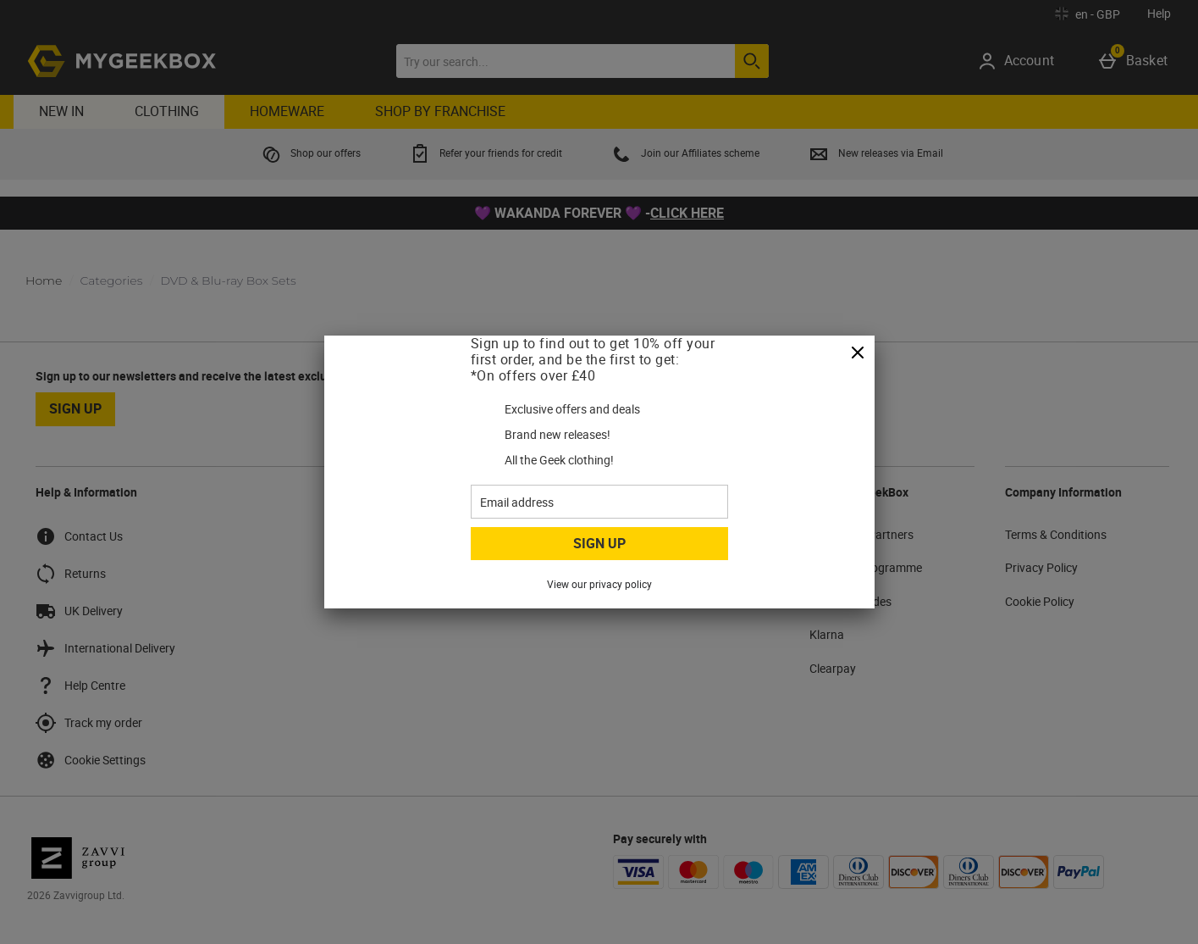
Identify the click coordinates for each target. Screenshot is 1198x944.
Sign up (599, 543)
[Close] (858, 353)
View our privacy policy (599, 584)
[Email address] (599, 502)
